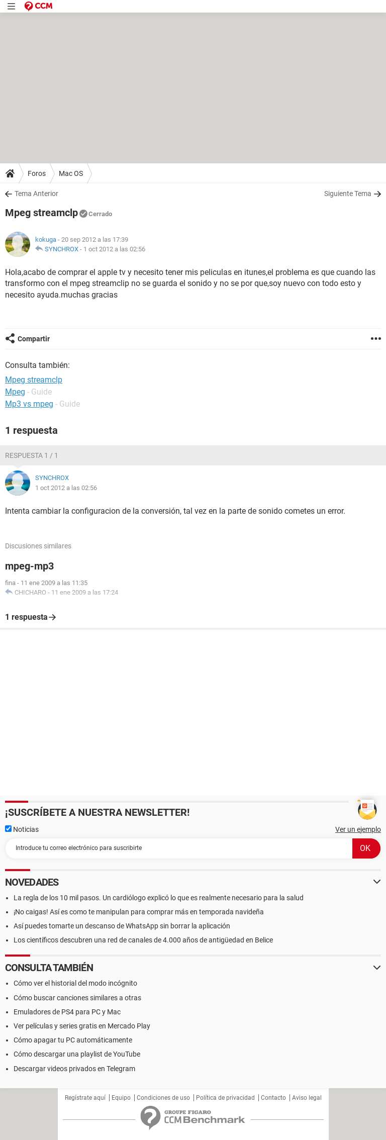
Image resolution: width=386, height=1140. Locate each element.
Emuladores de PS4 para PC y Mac (67, 1012)
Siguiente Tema (347, 193)
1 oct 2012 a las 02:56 (114, 249)
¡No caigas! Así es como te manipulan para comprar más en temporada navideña (139, 912)
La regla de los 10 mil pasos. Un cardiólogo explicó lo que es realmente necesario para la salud (159, 898)
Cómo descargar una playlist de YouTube (77, 1054)
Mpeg (15, 392)
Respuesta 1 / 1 (31, 455)
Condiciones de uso (163, 1097)
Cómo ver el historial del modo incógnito (75, 983)
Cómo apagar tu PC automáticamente (73, 1040)
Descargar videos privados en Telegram (74, 1069)
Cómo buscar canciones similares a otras (77, 998)
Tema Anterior (36, 193)
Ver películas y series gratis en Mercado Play (82, 1026)
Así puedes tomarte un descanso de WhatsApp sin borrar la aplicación (122, 926)
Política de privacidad (225, 1097)
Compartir (34, 339)
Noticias (22, 829)
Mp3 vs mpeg (29, 404)
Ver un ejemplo (358, 829)
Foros (37, 173)
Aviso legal (307, 1097)
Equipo (121, 1097)
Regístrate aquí (85, 1097)
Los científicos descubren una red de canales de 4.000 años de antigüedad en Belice (143, 940)
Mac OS (71, 173)
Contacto (273, 1097)
